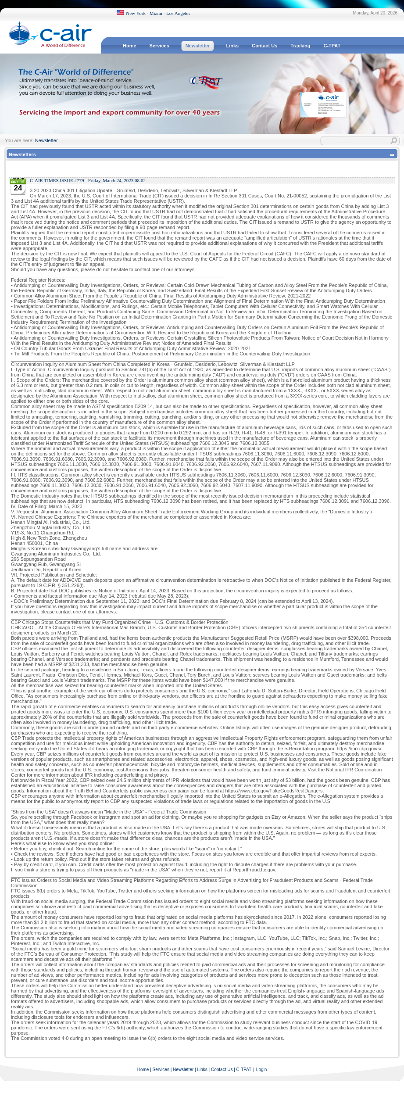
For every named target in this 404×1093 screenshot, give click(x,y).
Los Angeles (178, 13)
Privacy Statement (352, 1085)
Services (161, 1069)
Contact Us (221, 1069)
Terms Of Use (387, 1085)
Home (143, 1069)
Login (261, 1069)
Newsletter (46, 140)
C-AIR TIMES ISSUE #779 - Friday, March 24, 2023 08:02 (88, 180)
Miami (156, 13)
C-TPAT (244, 1069)
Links (202, 1069)
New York (136, 13)
